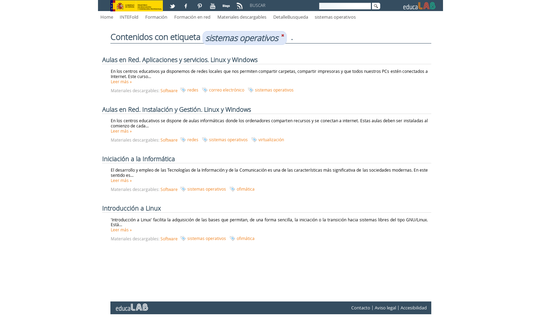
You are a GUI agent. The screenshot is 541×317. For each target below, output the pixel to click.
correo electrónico (226, 90)
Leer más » (121, 81)
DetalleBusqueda (290, 17)
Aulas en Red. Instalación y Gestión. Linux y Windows (176, 109)
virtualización (271, 139)
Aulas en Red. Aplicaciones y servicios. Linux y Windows (179, 60)
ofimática (246, 189)
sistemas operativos (335, 17)
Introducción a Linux (131, 208)
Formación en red (192, 17)
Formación (156, 17)
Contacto (360, 308)
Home (106, 17)
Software (169, 90)
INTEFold (129, 17)
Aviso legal (385, 308)
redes (192, 90)
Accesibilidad (414, 308)
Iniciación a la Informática (138, 159)
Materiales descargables (241, 17)
